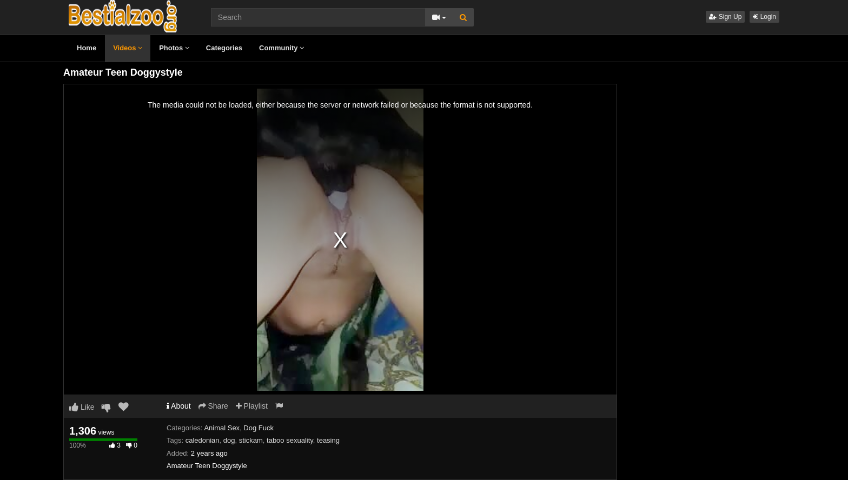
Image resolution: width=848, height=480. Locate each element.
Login (764, 17)
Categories (224, 48)
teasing (328, 440)
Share (213, 406)
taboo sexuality (290, 440)
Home (86, 48)
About (179, 406)
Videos (127, 48)
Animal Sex (222, 428)
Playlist (252, 406)
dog (229, 440)
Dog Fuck (258, 428)
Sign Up (725, 17)
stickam (251, 440)
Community (281, 48)
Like (82, 407)
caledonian (203, 440)
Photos (174, 48)
